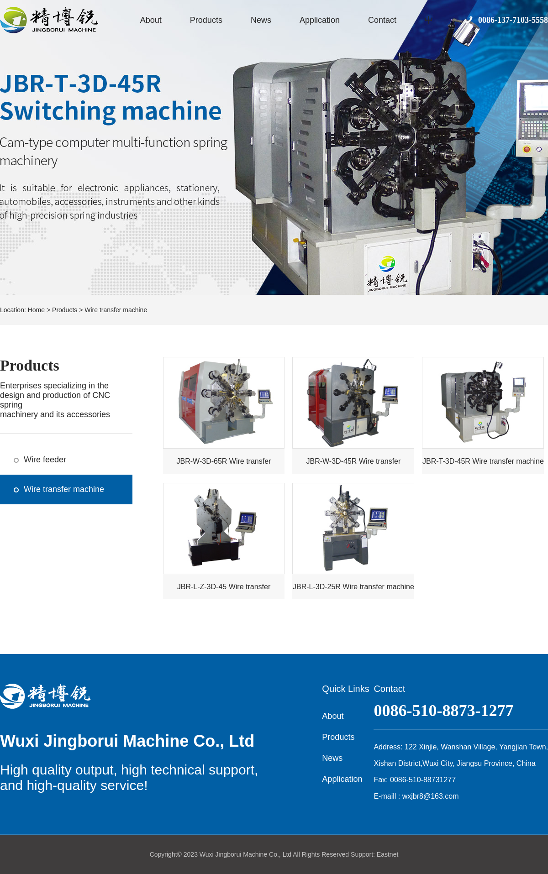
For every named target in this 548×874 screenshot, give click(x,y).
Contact (382, 20)
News (261, 20)
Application (320, 20)
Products (206, 20)
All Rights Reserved (321, 854)
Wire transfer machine (115, 310)
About (151, 20)
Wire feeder (45, 459)
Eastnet (387, 854)
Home (36, 310)
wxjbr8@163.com (430, 796)
